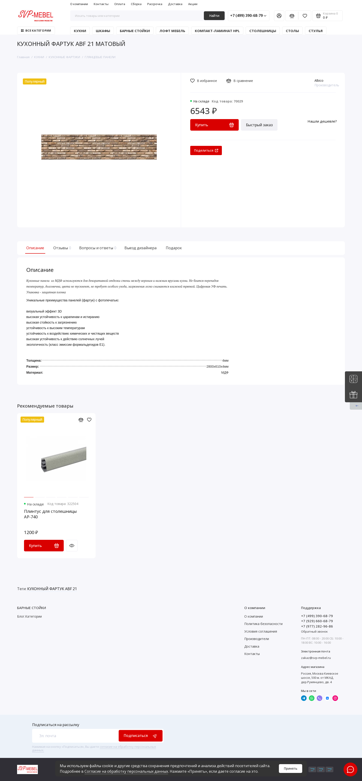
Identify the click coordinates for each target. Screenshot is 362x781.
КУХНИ (80, 30)
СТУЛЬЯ (316, 30)
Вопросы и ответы (97, 247)
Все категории (36, 30)
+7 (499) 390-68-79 (248, 15)
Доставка (175, 4)
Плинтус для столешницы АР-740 (50, 514)
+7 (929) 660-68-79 (317, 621)
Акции (192, 4)
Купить (44, 545)
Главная (23, 57)
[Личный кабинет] (279, 15)
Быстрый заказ (259, 124)
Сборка (136, 4)
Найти (214, 15)
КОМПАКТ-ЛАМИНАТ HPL (217, 30)
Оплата (119, 4)
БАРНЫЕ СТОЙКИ (135, 30)
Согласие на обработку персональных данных (126, 771)
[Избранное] (305, 15)
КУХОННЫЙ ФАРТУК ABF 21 (52, 588)
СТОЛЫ (292, 30)
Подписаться (141, 735)
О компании (79, 4)
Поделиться (206, 150)
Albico (318, 80)
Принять (290, 768)
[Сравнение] (292, 15)
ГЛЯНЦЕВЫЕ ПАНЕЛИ (100, 57)
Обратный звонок (314, 631)
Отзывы (61, 247)
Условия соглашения (260, 631)
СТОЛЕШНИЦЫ (262, 30)
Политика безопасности (263, 624)
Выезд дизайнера (140, 247)
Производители (256, 639)
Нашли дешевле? (322, 121)
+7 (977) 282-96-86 (317, 626)
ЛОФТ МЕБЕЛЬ (172, 30)
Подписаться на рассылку (55, 725)
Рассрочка (154, 4)
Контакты (101, 4)
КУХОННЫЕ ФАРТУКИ (64, 57)
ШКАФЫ (103, 30)
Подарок (174, 247)
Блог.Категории (29, 616)
